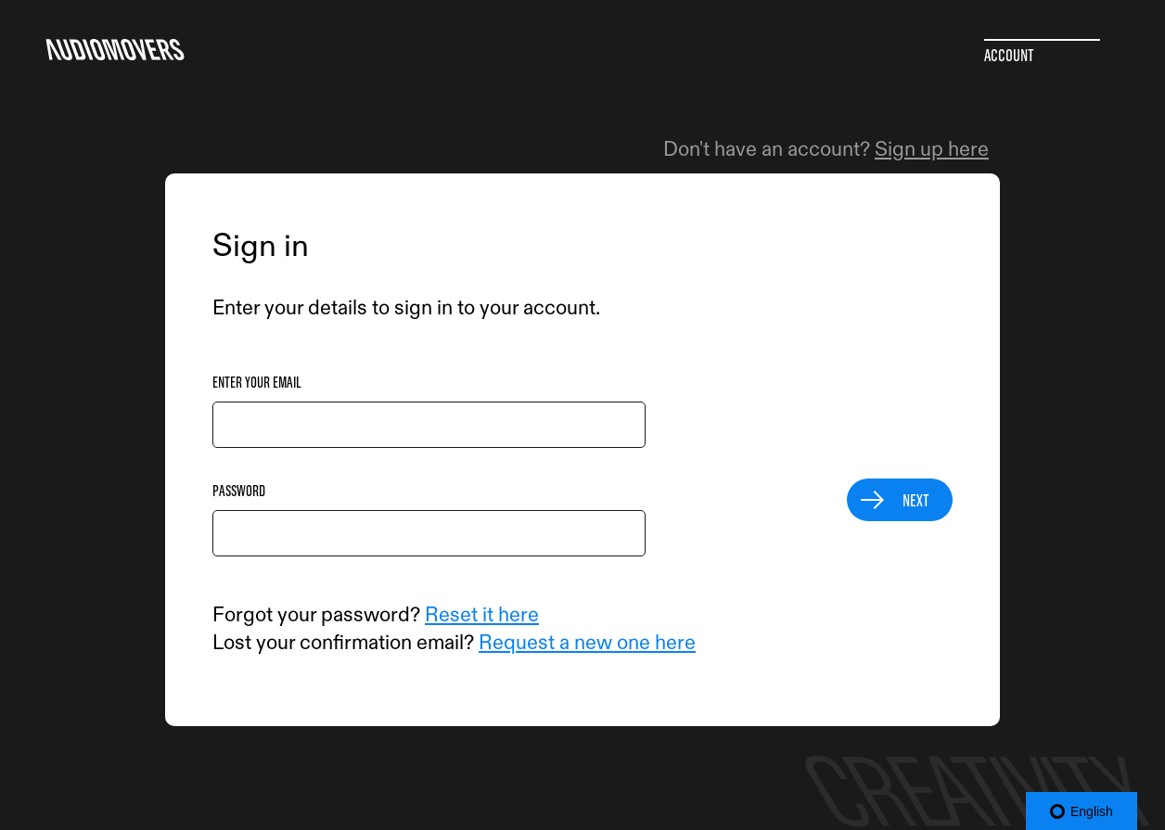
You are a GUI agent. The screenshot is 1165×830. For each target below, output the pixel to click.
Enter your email (256, 382)
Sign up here (932, 149)
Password (238, 490)
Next (916, 500)
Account (1009, 54)
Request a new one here (587, 643)
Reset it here (482, 615)
